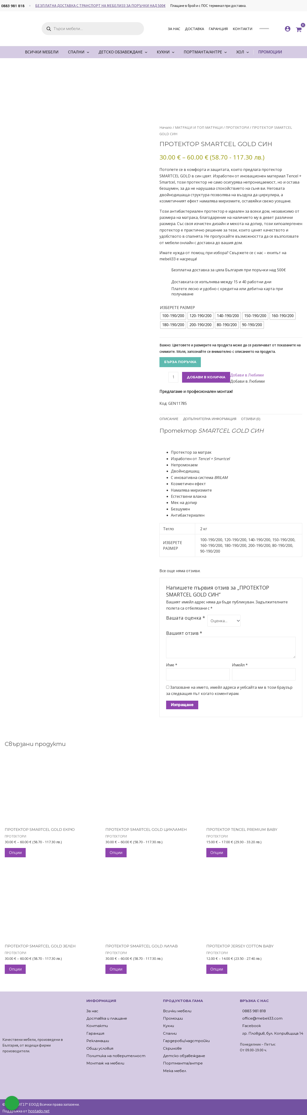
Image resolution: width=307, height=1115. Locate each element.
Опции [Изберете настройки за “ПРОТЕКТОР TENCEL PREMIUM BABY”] (217, 854)
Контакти (242, 28)
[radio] (173, 315)
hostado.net (39, 1111)
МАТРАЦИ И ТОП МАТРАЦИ (199, 127)
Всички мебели (177, 1011)
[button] (247, 375)
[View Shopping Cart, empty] (298, 28)
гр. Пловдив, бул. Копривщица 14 (272, 1033)
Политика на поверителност (115, 1055)
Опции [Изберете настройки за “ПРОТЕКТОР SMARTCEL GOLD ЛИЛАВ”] (116, 971)
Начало (165, 127)
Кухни (168, 1026)
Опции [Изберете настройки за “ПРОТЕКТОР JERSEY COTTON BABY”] (217, 971)
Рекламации (97, 1040)
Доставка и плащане (106, 1018)
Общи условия (99, 1048)
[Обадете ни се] (12, 1103)
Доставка (194, 28)
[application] (86, 52)
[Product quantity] (173, 377)
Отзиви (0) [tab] (250, 419)
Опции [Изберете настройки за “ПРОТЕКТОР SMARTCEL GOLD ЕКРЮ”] (16, 854)
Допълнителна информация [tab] (209, 419)
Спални (170, 1033)
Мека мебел (174, 1071)
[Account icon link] (288, 29)
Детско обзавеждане (184, 1055)
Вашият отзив (184, 634)
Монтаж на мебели (105, 1063)
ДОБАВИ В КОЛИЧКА (206, 377)
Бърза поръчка (180, 362)
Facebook (251, 1026)
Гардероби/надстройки (186, 1040)
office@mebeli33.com (262, 1018)
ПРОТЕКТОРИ (238, 127)
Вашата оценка (185, 618)
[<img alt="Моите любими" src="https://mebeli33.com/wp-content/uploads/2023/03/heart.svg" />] (277, 28)
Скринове (172, 1048)
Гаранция (218, 28)
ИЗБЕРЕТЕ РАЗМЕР (177, 307)
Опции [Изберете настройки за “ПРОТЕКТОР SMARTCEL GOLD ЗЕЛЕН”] (16, 971)
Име (171, 665)
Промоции (173, 1018)
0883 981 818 (13, 5)
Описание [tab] (168, 419)
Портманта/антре (183, 1063)
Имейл (240, 665)
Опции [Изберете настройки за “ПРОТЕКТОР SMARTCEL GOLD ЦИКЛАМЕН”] (116, 854)
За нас (174, 28)
